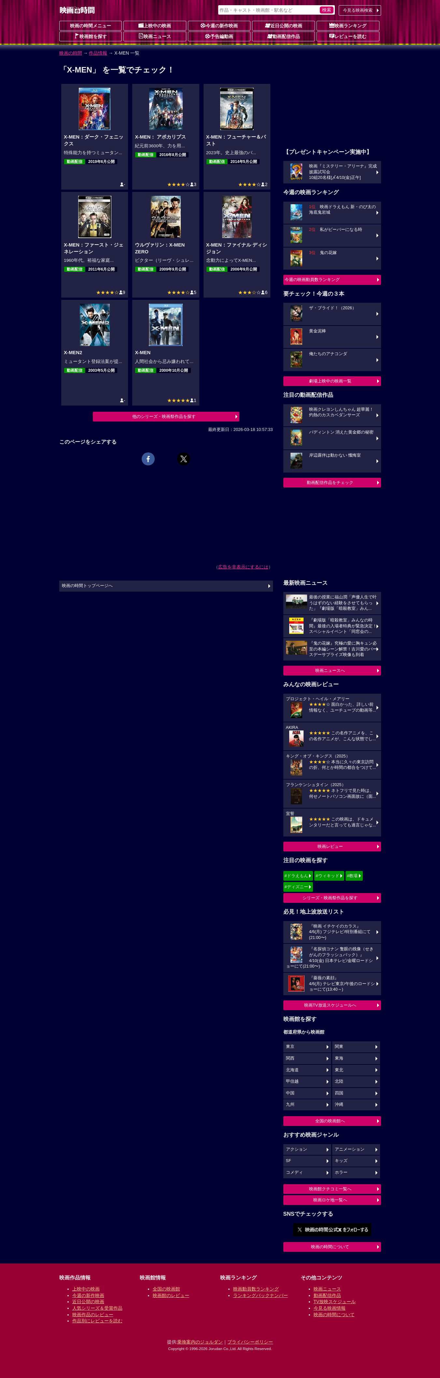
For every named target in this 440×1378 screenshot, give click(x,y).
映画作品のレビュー (92, 1314)
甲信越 (292, 1081)
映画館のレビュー (171, 1295)
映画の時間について (330, 1246)
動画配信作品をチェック (330, 482)
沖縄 (339, 1104)
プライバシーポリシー (250, 1342)
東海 (339, 1058)
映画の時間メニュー (90, 25)
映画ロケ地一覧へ (330, 1199)
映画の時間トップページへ (87, 585)
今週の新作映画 (219, 25)
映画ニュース (154, 36)
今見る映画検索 (358, 10)
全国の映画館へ (330, 1120)
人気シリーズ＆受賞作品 (97, 1308)
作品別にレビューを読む (97, 1320)
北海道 (292, 1070)
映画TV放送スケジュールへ (330, 1005)
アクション (296, 1149)
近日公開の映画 (283, 25)
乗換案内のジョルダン (200, 1342)
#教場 (352, 875)
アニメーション (349, 1149)
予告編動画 (219, 36)
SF (288, 1160)
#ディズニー (296, 886)
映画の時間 (70, 53)
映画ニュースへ (330, 670)
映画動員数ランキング (256, 1288)
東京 (290, 1046)
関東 (339, 1046)
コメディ (294, 1172)
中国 (290, 1093)
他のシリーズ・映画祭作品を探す (164, 416)
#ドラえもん (296, 875)
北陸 (339, 1081)
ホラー (341, 1172)
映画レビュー (330, 846)
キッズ (341, 1160)
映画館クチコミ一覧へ (330, 1188)
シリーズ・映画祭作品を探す (330, 897)
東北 (339, 1070)
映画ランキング (347, 25)
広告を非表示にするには (243, 566)
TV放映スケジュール (335, 1301)
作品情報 (98, 53)
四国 (339, 1093)
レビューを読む (347, 36)
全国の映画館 (166, 1288)
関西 (290, 1058)
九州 (290, 1104)
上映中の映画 (154, 25)
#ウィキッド (327, 875)
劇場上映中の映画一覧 (330, 381)
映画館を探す (90, 36)
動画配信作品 (283, 36)
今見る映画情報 (330, 1308)
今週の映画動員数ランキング (312, 279)
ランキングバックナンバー (260, 1295)
